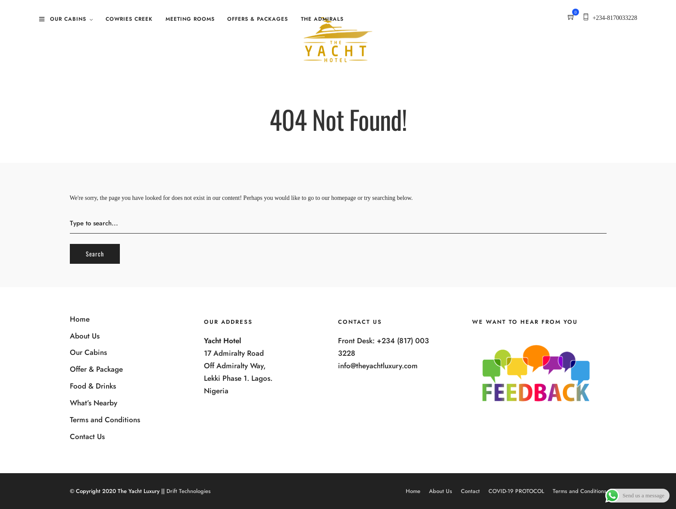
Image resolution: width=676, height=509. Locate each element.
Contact (470, 491)
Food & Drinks (93, 386)
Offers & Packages (257, 19)
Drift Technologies (188, 491)
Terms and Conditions (105, 419)
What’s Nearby (93, 403)
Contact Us (87, 436)
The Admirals (322, 19)
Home (80, 319)
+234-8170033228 (614, 18)
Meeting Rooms (190, 19)
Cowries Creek (129, 19)
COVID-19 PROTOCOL (516, 491)
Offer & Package (96, 369)
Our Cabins (68, 19)
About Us (85, 336)
